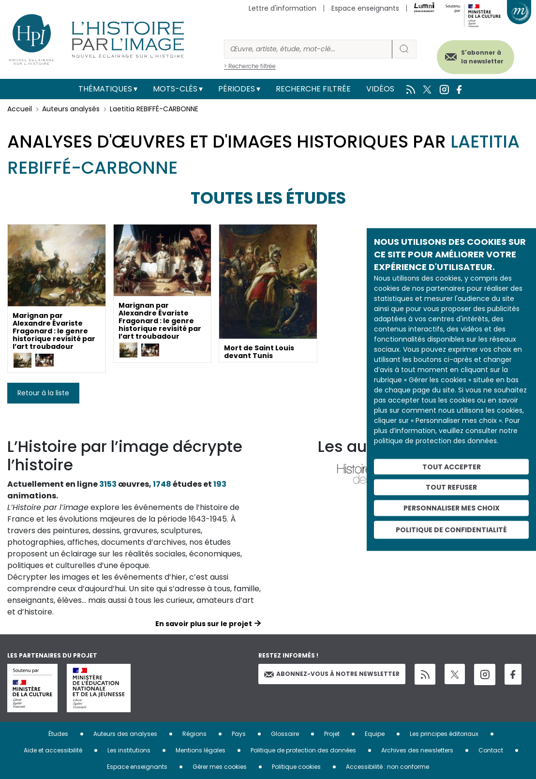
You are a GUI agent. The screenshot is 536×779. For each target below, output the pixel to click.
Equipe (375, 734)
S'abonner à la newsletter (482, 56)
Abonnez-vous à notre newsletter (332, 674)
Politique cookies (296, 767)
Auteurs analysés (71, 109)
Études (58, 734)
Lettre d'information (282, 8)
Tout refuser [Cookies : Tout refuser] (451, 487)
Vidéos (380, 88)
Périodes (236, 88)
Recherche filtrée (313, 88)
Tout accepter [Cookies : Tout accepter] (451, 466)
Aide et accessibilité (53, 750)
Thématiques (105, 88)
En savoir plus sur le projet (203, 624)
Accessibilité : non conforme (387, 767)
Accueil (19, 109)
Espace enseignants (365, 8)
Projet (332, 734)
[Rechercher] (308, 49)
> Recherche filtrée (250, 66)
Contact (490, 750)
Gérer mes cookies (220, 767)
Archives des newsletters (417, 750)
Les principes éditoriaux (444, 734)
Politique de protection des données (303, 750)
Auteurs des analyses (125, 734)
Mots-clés (175, 88)
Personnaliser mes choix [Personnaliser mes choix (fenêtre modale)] (451, 508)
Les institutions (128, 750)
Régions (194, 734)
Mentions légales (200, 750)
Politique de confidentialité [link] (451, 529)
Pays (239, 734)
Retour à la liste (43, 393)
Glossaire (285, 734)
